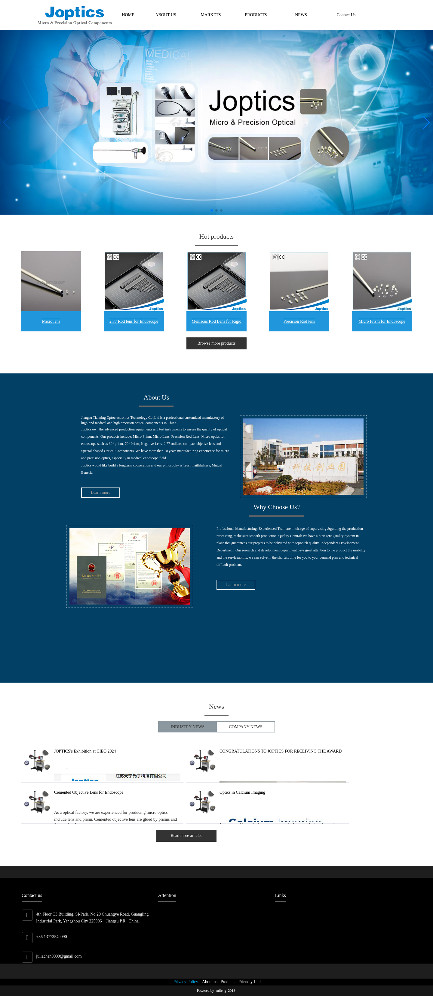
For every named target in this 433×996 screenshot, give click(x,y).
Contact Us (346, 15)
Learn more (100, 492)
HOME (128, 15)
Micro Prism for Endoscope (381, 321)
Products (226, 981)
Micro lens (51, 321)
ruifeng (222, 990)
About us (208, 981)
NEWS (301, 15)
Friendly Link (249, 981)
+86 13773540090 (51, 936)
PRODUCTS (256, 15)
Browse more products (217, 343)
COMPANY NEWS (245, 727)
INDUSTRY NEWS (187, 727)
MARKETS (211, 15)
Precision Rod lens (299, 321)
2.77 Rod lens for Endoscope (133, 321)
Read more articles (186, 835)
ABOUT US (165, 15)
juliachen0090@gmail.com (59, 956)
